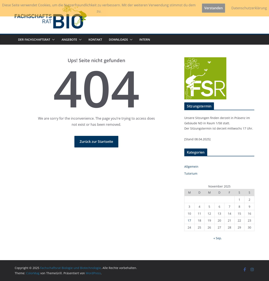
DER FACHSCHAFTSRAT (34, 39)
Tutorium (190, 173)
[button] (52, 40)
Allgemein (191, 167)
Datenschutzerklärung (249, 8)
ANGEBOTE (69, 39)
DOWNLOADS (118, 39)
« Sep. (218, 238)
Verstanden (213, 8)
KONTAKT (95, 39)
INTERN (144, 39)
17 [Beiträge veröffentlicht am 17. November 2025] (189, 220)
